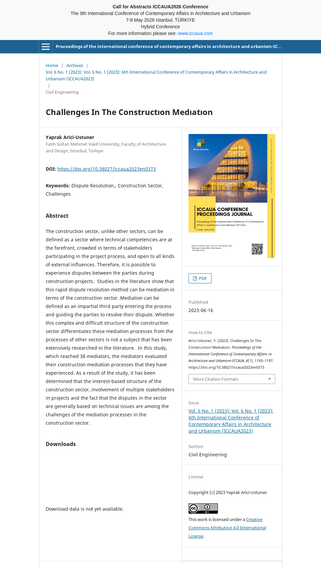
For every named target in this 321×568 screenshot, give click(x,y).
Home (52, 65)
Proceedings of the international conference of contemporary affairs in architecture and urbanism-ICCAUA (173, 46)
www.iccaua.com (195, 33)
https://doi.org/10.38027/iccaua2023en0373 (106, 169)
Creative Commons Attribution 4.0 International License (227, 527)
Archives (74, 65)
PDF (202, 278)
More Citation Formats (215, 379)
